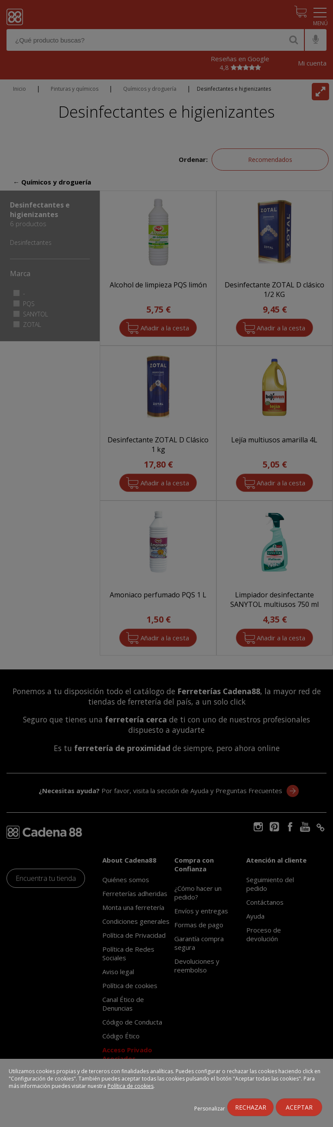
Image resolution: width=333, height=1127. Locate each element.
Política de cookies (130, 1086)
